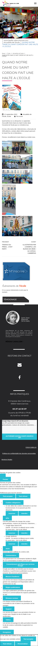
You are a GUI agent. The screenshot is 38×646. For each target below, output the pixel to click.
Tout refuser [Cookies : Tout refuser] (23, 496)
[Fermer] (3, 475)
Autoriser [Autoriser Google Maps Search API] (12, 533)
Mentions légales (7, 459)
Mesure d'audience (12, 576)
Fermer (5, 479)
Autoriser (12, 513)
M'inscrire (17, 271)
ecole (21, 116)
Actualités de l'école (12, 42)
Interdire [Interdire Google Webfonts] (24, 544)
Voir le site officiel (21, 529)
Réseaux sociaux (12, 598)
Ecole (9, 116)
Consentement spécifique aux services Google (20, 565)
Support (9, 609)
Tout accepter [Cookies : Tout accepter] (8, 496)
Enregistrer (7, 632)
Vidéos (8, 620)
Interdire (24, 513)
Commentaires (11, 555)
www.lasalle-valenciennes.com (16, 40)
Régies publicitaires (13, 587)
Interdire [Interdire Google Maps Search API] (24, 533)
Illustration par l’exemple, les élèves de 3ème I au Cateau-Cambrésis (29, 249)
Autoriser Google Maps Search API (19, 436)
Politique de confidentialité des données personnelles (19, 453)
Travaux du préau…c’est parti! (7, 247)
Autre (8, 548)
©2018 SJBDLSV (31, 447)
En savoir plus (10, 529)
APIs (7, 518)
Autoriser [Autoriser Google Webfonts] (12, 544)
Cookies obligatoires (13, 502)
